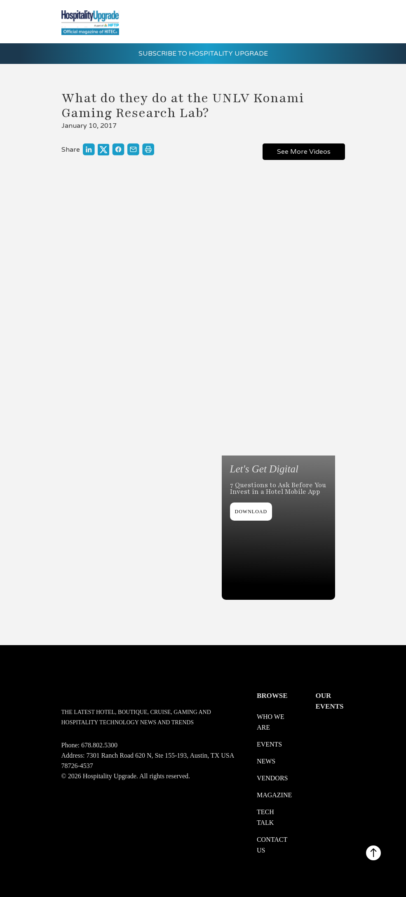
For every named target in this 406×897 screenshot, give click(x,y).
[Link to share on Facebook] (118, 149)
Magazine (274, 794)
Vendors (272, 778)
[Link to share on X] (103, 149)
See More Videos (304, 151)
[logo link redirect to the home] (90, 21)
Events (269, 744)
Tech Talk (265, 817)
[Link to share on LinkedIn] (89, 149)
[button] (333, 19)
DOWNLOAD (251, 511)
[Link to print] (148, 149)
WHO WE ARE (270, 722)
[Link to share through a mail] (133, 149)
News (266, 761)
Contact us (272, 845)
